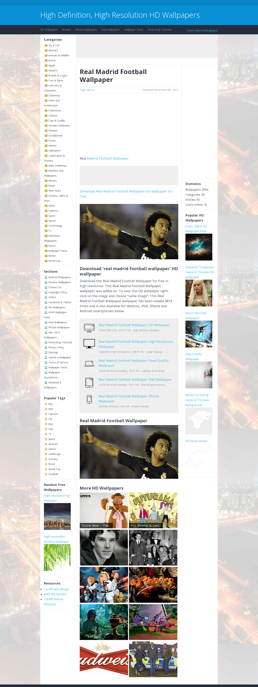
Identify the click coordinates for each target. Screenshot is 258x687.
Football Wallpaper (114, 158)
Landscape (54, 454)
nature (52, 449)
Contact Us (54, 287)
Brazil (51, 464)
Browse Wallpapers (59, 282)
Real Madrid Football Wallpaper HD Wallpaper (134, 325)
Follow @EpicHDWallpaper (202, 30)
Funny (51, 140)
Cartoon (53, 414)
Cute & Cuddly (56, 120)
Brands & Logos (57, 75)
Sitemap (53, 352)
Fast (50, 429)
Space (51, 215)
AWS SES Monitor (55, 594)
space (51, 439)
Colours (52, 115)
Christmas (54, 95)
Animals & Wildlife (58, 55)
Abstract (53, 50)
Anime (52, 60)
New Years (54, 190)
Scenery (53, 459)
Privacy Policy (56, 347)
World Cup (54, 260)
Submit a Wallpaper (59, 357)
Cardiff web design (56, 589)
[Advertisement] (105, 3)
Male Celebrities (57, 165)
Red (50, 409)
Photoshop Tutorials (160, 29)
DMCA (52, 297)
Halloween (54, 150)
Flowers (53, 130)
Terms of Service (58, 362)
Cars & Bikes (55, 80)
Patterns (53, 210)
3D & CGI (53, 45)
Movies (52, 180)
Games (52, 145)
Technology (55, 225)
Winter (52, 255)
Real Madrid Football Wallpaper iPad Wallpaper (135, 377)
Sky (50, 404)
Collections (54, 110)
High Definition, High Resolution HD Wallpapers (120, 15)
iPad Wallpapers (110, 29)
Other (51, 205)
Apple (51, 65)
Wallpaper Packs (133, 29)
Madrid (92, 158)
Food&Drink (55, 135)
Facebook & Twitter (59, 302)
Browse (66, 29)
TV (49, 230)
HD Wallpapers (49, 29)
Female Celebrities (59, 125)
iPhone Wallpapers (86, 29)
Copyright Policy (57, 292)
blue (50, 424)
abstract (53, 444)
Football (53, 474)
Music (51, 185)
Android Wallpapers (59, 277)
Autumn (53, 70)
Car (50, 419)
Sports (52, 220)
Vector (52, 245)
